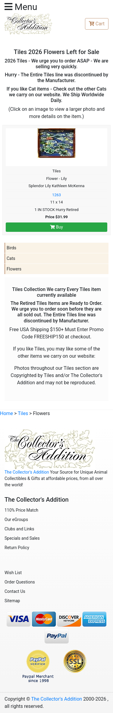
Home (6, 413)
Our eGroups (16, 519)
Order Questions (20, 582)
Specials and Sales (22, 538)
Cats (11, 258)
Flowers (14, 269)
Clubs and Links (19, 528)
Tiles (23, 413)
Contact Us (15, 591)
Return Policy (17, 547)
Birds (11, 247)
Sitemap (12, 600)
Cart (97, 24)
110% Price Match (21, 510)
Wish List (13, 572)
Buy (56, 227)
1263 (56, 195)
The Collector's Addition (27, 472)
